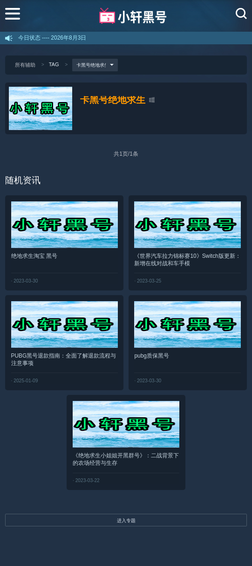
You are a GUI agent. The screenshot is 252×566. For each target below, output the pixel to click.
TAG (54, 64)
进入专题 (126, 520)
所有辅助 (25, 65)
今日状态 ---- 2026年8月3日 (52, 38)
